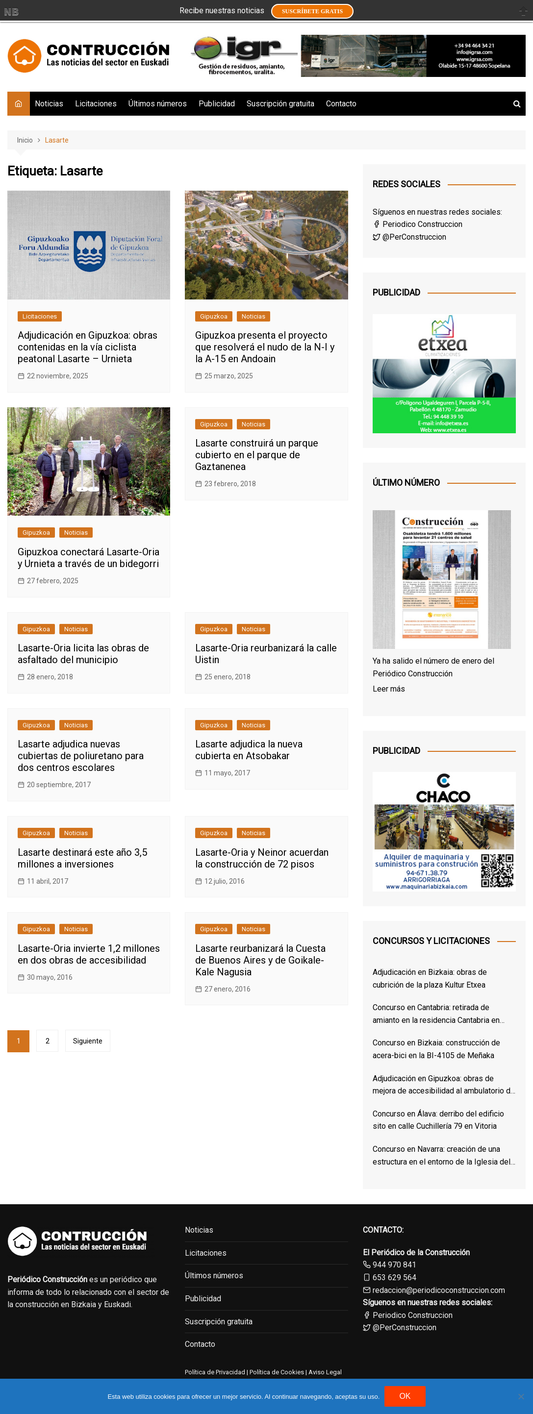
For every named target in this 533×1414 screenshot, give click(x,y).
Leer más (389, 689)
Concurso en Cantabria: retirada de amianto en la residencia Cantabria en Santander (436, 1014)
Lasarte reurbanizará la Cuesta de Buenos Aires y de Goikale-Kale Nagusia (260, 960)
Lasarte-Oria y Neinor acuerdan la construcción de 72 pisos (262, 858)
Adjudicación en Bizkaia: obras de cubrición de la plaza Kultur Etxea (430, 978)
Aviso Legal (325, 1372)
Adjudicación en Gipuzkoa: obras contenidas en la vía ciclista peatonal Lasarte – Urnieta (87, 347)
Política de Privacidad (215, 1372)
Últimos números (157, 103)
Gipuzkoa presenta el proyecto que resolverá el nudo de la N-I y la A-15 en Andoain (264, 347)
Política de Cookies (276, 1372)
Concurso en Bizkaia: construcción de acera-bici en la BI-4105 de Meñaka (436, 1049)
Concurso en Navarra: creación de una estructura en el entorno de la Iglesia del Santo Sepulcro (441, 1156)
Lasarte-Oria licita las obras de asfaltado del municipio (83, 654)
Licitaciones (96, 103)
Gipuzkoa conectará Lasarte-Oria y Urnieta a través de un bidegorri (88, 558)
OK (404, 1396)
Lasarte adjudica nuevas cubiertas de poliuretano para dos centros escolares (81, 755)
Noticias (49, 103)
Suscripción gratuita (280, 103)
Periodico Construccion (417, 224)
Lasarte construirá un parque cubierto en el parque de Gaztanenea (256, 454)
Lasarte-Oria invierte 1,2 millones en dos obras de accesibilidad (89, 954)
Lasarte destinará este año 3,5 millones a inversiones (82, 858)
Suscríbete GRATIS (312, 11)
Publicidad (217, 103)
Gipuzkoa (214, 316)
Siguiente (87, 1041)
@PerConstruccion (409, 237)
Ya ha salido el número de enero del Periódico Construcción (433, 667)
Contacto (341, 103)
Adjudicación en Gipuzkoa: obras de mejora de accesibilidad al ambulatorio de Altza (444, 1085)
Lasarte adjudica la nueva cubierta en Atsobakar (249, 750)
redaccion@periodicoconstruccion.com (439, 1290)
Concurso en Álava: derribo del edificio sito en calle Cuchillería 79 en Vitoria (438, 1120)
